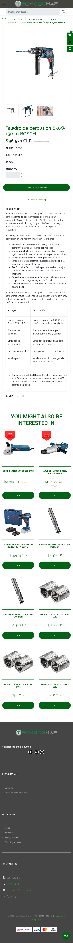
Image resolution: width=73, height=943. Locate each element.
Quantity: (12, 169)
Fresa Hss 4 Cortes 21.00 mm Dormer (54, 545)
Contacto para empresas (16, 792)
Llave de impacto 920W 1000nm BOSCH (55, 472)
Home (5, 18)
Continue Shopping (36, 199)
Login (7, 827)
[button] (7, 64)
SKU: (8, 155)
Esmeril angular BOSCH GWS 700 (18, 472)
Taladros (11, 22)
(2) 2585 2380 (13, 883)
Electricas (52, 19)
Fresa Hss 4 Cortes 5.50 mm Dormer (18, 615)
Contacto (9, 787)
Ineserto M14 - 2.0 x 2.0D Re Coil (55, 615)
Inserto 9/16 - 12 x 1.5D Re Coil (18, 685)
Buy (18, 495)
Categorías (18, 19)
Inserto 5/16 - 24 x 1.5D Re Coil (55, 685)
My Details (9, 832)
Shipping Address (13, 842)
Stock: (10, 162)
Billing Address (11, 837)
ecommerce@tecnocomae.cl (20, 890)
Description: (13, 209)
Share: (9, 396)
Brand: (10, 148)
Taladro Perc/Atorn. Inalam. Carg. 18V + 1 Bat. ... (18, 545)
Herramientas (35, 19)
